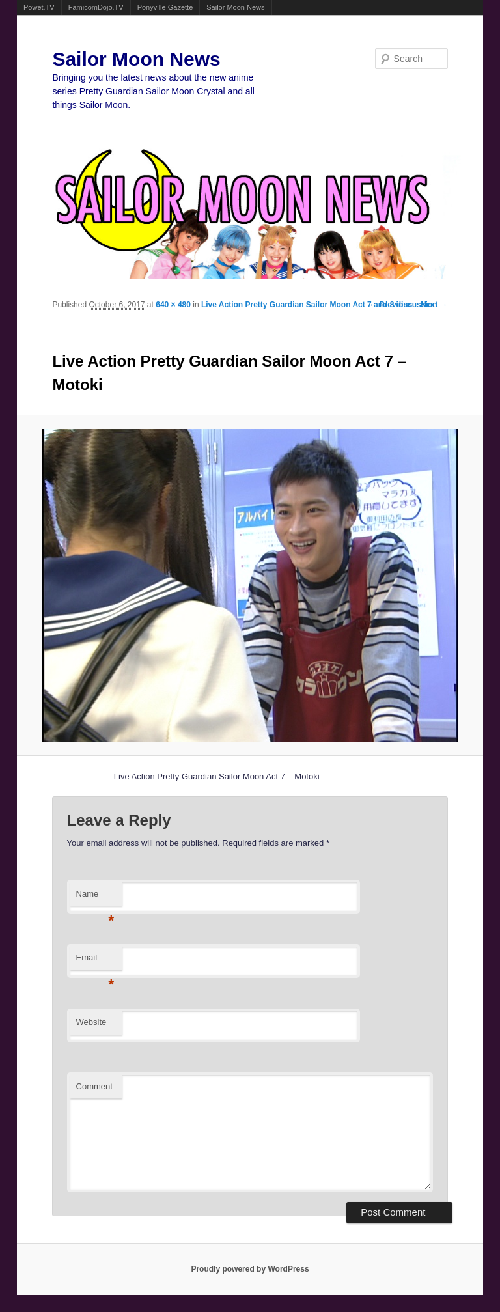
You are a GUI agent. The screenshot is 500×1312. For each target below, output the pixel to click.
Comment (94, 1086)
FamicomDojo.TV (96, 7)
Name (95, 897)
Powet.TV (39, 7)
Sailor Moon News (235, 7)
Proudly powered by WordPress (250, 1269)
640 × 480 (173, 304)
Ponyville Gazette (165, 7)
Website (91, 1022)
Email (95, 961)
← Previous (390, 304)
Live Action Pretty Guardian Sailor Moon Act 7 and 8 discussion (319, 304)
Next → (434, 304)
